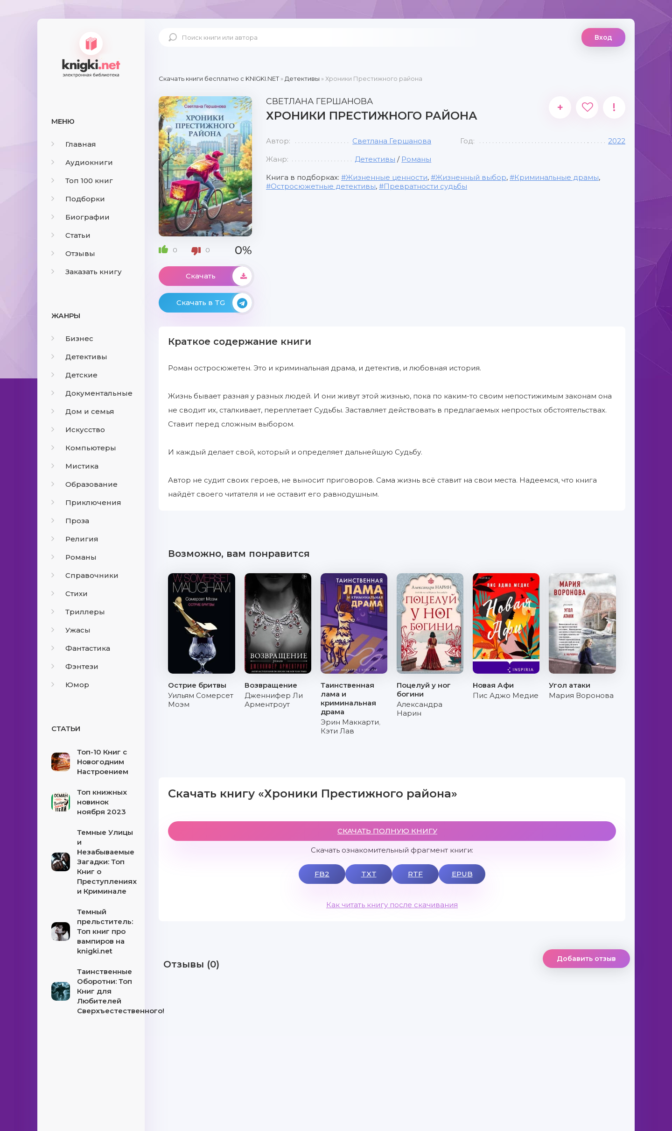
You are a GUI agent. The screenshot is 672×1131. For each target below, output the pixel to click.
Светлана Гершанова (391, 140)
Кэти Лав (337, 730)
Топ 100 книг (82, 180)
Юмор (70, 684)
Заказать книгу (86, 271)
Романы (74, 557)
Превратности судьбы (425, 186)
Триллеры (78, 611)
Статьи (71, 235)
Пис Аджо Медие (506, 695)
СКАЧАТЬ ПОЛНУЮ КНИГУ (387, 830)
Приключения (86, 502)
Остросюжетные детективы (323, 186)
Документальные (92, 393)
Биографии (80, 217)
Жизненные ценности (386, 177)
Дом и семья (82, 411)
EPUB (462, 873)
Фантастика (80, 648)
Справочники (85, 575)
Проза (70, 520)
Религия (74, 538)
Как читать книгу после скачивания (392, 904)
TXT (369, 873)
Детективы (79, 356)
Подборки (78, 198)
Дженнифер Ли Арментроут (274, 700)
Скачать (219, 276)
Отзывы (73, 253)
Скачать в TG (214, 303)
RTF (415, 873)
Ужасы (71, 630)
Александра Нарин (419, 709)
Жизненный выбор (470, 177)
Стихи (69, 593)
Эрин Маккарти (350, 722)
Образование (84, 484)
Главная (73, 144)
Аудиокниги (82, 162)
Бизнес (72, 338)
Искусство (78, 429)
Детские (74, 374)
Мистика (74, 466)
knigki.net (91, 54)
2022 (616, 140)
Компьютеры (83, 447)
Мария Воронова (581, 695)
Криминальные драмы (556, 177)
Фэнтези (74, 666)
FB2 (322, 873)
